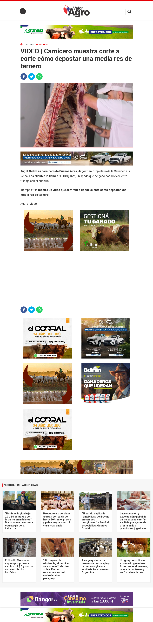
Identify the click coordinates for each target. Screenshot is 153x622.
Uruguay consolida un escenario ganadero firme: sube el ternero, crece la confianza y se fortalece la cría (134, 566)
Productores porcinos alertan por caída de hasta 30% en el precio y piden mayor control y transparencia (57, 519)
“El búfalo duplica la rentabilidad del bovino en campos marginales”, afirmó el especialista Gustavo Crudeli (95, 521)
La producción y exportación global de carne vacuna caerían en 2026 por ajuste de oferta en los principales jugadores (133, 521)
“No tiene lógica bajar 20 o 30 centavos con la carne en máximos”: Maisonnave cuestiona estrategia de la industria (19, 521)
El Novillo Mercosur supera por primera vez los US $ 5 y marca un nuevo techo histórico (19, 566)
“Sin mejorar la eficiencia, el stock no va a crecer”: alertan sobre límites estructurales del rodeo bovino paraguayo (56, 569)
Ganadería (41, 44)
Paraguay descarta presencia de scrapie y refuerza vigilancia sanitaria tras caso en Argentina (96, 566)
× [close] (129, 610)
